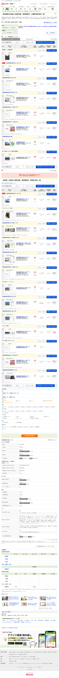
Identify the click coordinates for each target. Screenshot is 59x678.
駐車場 (31, 656)
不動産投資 (47, 620)
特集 (10, 663)
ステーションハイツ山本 (7, 208)
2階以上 (32, 416)
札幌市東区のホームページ (52, 439)
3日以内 (25, 426)
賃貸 (35, 620)
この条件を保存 (52, 32)
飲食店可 (5, 418)
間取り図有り (6, 422)
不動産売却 (11, 661)
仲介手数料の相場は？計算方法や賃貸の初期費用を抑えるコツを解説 (14, 604)
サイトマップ (35, 667)
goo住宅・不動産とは (12, 652)
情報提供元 (45, 652)
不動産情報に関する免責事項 (13, 627)
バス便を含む (6, 412)
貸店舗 (18, 400)
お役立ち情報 (3, 663)
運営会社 (39, 667)
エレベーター (19, 418)
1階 (18, 416)
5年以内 (22, 406)
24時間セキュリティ (7, 416)
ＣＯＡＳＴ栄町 (5, 325)
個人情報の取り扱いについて (13, 654)
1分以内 (11, 411)
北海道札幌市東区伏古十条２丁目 (9, 77)
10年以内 (28, 406)
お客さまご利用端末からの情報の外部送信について (25, 652)
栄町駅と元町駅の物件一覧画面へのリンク (9, 183)
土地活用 (14, 661)
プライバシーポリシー (21, 667)
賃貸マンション (26, 656)
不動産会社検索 (25, 663)
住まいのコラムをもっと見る (46, 608)
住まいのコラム (39, 663)
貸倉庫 (26, 615)
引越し (12, 663)
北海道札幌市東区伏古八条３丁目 (9, 296)
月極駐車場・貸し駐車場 (11, 615)
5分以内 (17, 411)
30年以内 (53, 406)
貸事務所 (5, 400)
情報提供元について (5, 627)
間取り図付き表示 (29, 39)
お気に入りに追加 (29, 42)
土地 (32, 620)
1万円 (16, 586)
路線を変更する (6, 27)
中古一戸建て (27, 620)
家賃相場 (34, 656)
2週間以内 (37, 426)
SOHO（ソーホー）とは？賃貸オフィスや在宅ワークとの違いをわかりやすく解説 (14, 598)
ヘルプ (26, 667)
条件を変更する (9, 32)
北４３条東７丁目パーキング (8, 340)
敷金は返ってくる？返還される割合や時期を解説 (32, 604)
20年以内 (41, 406)
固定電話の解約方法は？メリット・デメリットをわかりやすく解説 (32, 598)
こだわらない (6, 426)
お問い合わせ (30, 667)
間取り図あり (4, 615)
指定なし (5, 406)
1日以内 (20, 426)
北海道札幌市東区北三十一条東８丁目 (10, 121)
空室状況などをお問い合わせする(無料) (45, 42)
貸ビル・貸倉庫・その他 (8, 402)
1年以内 (11, 406)
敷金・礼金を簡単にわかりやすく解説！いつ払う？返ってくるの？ (51, 598)
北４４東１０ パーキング (7, 281)
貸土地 (32, 400)
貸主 (18, 393)
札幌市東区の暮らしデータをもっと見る (46, 546)
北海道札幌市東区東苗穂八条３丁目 (9, 370)
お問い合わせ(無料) (52, 50)
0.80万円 (34, 586)
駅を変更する (13, 27)
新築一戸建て (20, 620)
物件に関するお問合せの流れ (37, 652)
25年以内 (47, 406)
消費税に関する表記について (23, 654)
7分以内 (22, 411)
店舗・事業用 (40, 620)
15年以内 (35, 406)
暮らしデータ (30, 663)
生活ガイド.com (54, 539)
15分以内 (35, 411)
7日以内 (31, 426)
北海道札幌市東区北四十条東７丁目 (9, 92)
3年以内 (17, 406)
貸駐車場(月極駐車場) (48, 400)
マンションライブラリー (18, 663)
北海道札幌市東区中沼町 (7, 136)
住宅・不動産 (53, 620)
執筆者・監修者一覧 (45, 663)
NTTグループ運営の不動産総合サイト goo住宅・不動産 (11, 0)
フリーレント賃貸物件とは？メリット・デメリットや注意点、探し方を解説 (51, 604)
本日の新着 (14, 426)
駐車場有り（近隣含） (35, 418)
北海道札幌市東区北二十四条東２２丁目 (10, 237)
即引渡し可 (47, 416)
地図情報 (50, 663)
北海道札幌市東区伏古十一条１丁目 (13, 63)
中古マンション (13, 620)
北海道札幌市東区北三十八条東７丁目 (10, 107)
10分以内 (28, 411)
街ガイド (34, 663)
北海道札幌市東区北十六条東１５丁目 (10, 222)
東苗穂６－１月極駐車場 (7, 49)
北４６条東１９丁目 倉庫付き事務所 (10, 151)
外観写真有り (19, 422)
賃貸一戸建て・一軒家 (19, 656)
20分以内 (41, 411)
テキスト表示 (10, 39)
